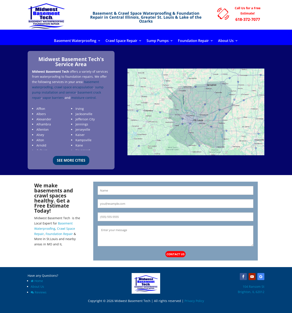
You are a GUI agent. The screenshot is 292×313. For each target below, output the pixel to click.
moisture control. (84, 98)
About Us (226, 41)
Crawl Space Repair (121, 41)
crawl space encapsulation (73, 87)
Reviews (39, 292)
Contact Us (176, 254)
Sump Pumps (158, 41)
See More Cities (71, 160)
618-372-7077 (247, 19)
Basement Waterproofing (75, 41)
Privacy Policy (194, 301)
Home (37, 281)
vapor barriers (53, 98)
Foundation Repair (193, 41)
